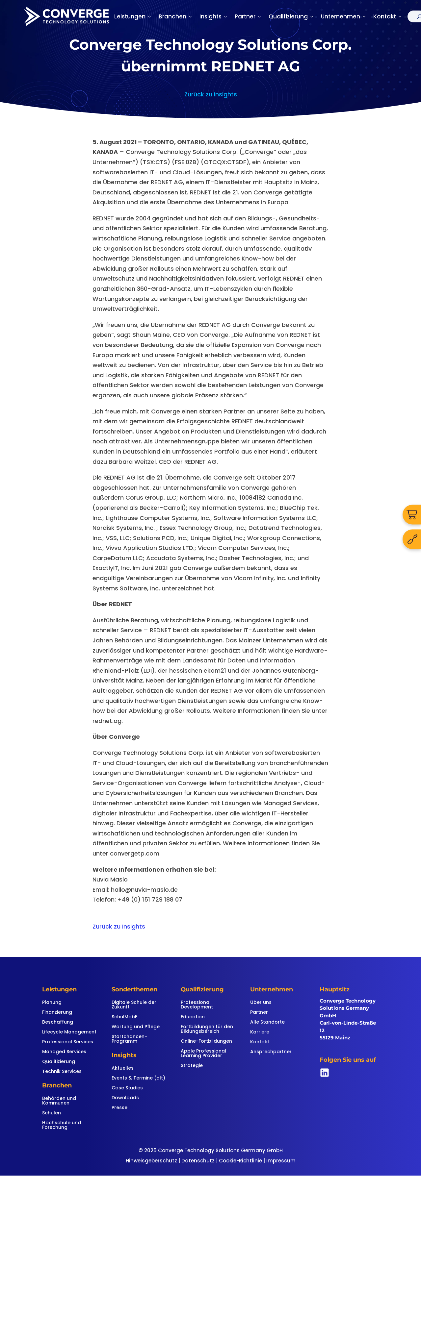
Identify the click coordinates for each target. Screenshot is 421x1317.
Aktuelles (123, 1068)
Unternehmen (344, 16)
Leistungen (133, 16)
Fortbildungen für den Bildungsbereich (207, 1029)
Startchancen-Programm (129, 1039)
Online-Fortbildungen (206, 1041)
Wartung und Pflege (136, 1027)
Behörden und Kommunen (59, 1101)
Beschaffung (57, 1022)
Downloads (125, 1098)
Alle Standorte (267, 1022)
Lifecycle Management (69, 1032)
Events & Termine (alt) (138, 1078)
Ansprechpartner (271, 1052)
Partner (248, 16)
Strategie (192, 1066)
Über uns (261, 1003)
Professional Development (197, 1005)
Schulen (51, 1113)
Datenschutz (198, 1160)
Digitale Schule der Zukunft (134, 1005)
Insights (213, 16)
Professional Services (67, 1042)
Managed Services (64, 1052)
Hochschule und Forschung (61, 1125)
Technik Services (62, 1072)
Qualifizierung (291, 16)
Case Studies (127, 1088)
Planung (52, 1003)
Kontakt (388, 16)
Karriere (259, 1032)
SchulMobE (124, 1017)
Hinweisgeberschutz (151, 1160)
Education (193, 1017)
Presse (119, 1108)
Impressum (281, 1160)
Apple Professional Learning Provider (203, 1054)
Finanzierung (57, 1012)
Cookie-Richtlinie (240, 1160)
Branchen (176, 16)
